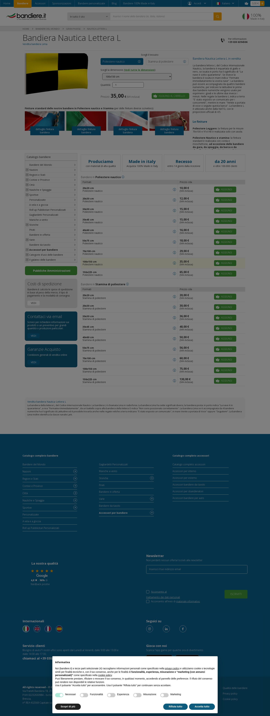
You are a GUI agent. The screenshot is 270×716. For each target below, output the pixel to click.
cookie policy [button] (105, 675)
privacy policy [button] (172, 668)
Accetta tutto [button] (202, 706)
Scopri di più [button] (68, 706)
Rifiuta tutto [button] (175, 706)
